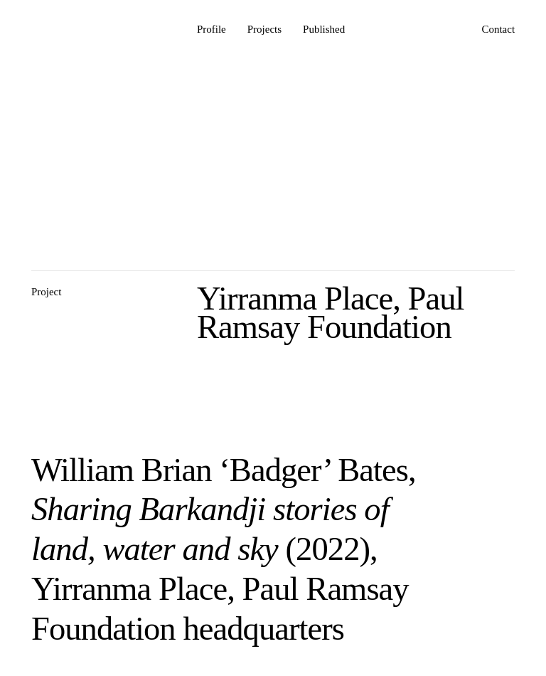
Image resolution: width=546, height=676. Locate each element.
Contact (498, 29)
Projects (264, 29)
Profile (211, 29)
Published (324, 29)
